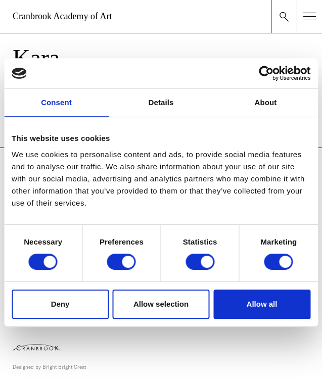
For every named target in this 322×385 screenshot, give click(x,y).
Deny (60, 304)
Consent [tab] (56, 102)
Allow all (262, 304)
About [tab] (266, 102)
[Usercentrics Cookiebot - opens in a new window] (266, 73)
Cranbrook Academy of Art (62, 16)
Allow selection (161, 304)
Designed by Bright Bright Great (49, 367)
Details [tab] (161, 102)
